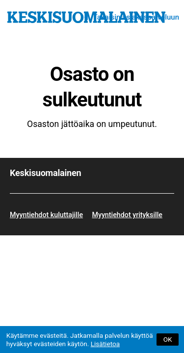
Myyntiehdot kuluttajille (46, 215)
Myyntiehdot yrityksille (127, 215)
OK (167, 339)
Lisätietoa (105, 344)
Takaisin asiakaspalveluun (136, 17)
